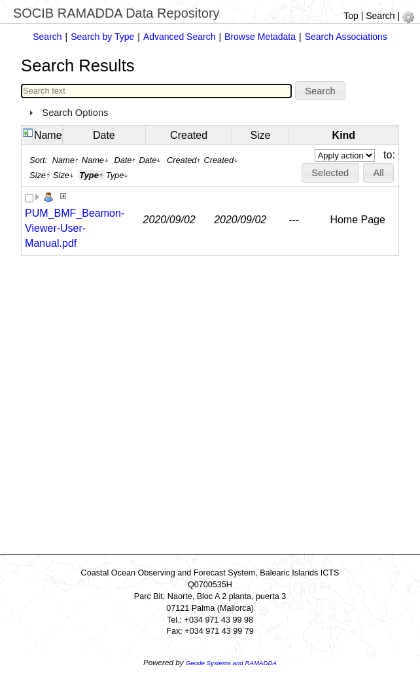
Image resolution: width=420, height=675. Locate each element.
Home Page (357, 219)
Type (117, 175)
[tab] (210, 112)
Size (260, 135)
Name (48, 135)
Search (380, 15)
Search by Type (102, 36)
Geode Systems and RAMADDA (231, 662)
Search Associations (346, 36)
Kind (344, 135)
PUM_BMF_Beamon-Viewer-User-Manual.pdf (74, 228)
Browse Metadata (260, 36)
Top (351, 15)
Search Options (75, 112)
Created (188, 135)
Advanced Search (179, 36)
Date (104, 135)
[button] (320, 91)
